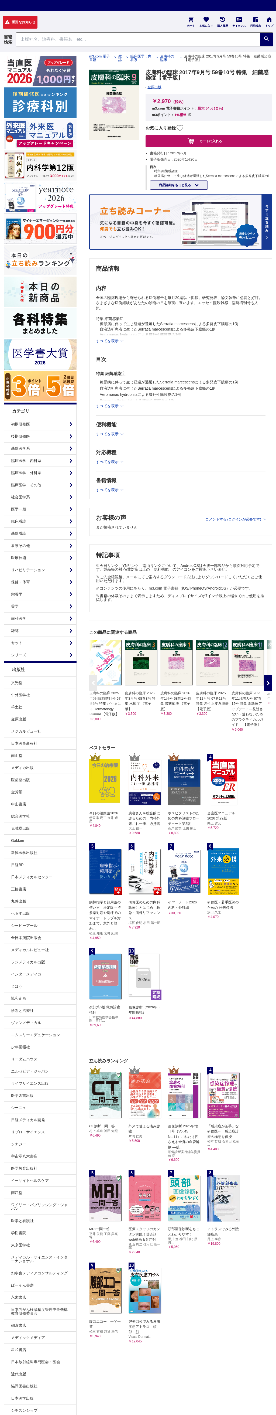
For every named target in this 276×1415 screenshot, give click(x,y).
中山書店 (18, 804)
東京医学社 (20, 1245)
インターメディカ (26, 974)
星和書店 (18, 1350)
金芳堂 (16, 792)
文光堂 (16, 683)
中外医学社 (20, 695)
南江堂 (16, 1192)
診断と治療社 (22, 1010)
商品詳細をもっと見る (175, 185)
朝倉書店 (18, 1325)
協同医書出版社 (24, 1386)
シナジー (18, 1144)
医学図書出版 (22, 1095)
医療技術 (18, 558)
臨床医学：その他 (26, 485)
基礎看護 (18, 533)
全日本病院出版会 (26, 938)
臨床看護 (18, 521)
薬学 (15, 606)
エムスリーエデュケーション (35, 1035)
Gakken (17, 840)
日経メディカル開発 (28, 1120)
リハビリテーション (28, 570)
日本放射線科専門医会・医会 (35, 1362)
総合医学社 (20, 816)
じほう (16, 986)
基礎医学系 (20, 448)
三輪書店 (18, 889)
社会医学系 (20, 497)
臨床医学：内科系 (26, 460)
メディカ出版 (22, 768)
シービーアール (24, 925)
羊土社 (16, 707)
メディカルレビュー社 (30, 950)
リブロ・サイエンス (28, 1132)
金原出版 (18, 719)
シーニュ (18, 1108)
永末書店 (18, 1297)
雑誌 (15, 630)
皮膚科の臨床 (167, 58)
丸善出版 (18, 901)
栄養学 (16, 594)
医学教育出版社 (24, 1168)
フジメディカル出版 (28, 962)
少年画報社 (20, 1047)
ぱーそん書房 (22, 1285)
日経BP (17, 865)
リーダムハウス (24, 1059)
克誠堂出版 (20, 828)
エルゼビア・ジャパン (30, 1071)
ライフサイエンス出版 (30, 1083)
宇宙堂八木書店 (24, 1156)
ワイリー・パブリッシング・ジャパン (39, 1207)
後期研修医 (20, 436)
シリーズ (18, 655)
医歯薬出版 (20, 780)
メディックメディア (28, 1337)
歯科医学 (18, 618)
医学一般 (18, 509)
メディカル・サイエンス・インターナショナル (39, 1259)
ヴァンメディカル (26, 1023)
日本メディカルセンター (32, 877)
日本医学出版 (22, 1398)
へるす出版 (20, 913)
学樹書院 (18, 1233)
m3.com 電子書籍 (99, 58)
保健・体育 (20, 582)
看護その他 (20, 545)
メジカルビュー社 (26, 731)
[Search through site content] (138, 39)
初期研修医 (20, 424)
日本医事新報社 (24, 743)
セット (16, 643)
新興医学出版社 (24, 853)
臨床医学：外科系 (26, 473)
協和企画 (18, 998)
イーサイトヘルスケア (30, 1180)
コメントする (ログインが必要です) (233, 519)
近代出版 (18, 1374)
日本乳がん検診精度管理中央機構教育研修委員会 (39, 1311)
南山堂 (16, 755)
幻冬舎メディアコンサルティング (39, 1273)
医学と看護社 (22, 1221)
